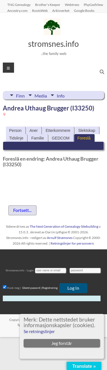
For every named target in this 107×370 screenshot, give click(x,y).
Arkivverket (60, 10)
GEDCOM (61, 138)
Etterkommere (57, 130)
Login (30, 270)
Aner (33, 130)
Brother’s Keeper (47, 4)
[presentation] (45, 184)
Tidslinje (16, 138)
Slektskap (86, 130)
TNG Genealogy (19, 4)
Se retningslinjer (39, 331)
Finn (20, 95)
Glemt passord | (32, 287)
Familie (37, 138)
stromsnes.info (53, 43)
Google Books (84, 10)
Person (15, 130)
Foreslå (84, 138)
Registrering (50, 287)
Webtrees (72, 4)
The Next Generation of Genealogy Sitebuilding (64, 226)
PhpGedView (93, 4)
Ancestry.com (17, 10)
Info (61, 95)
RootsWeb (40, 10)
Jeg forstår (61, 343)
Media (41, 95)
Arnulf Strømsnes (59, 238)
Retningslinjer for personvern (72, 243)
